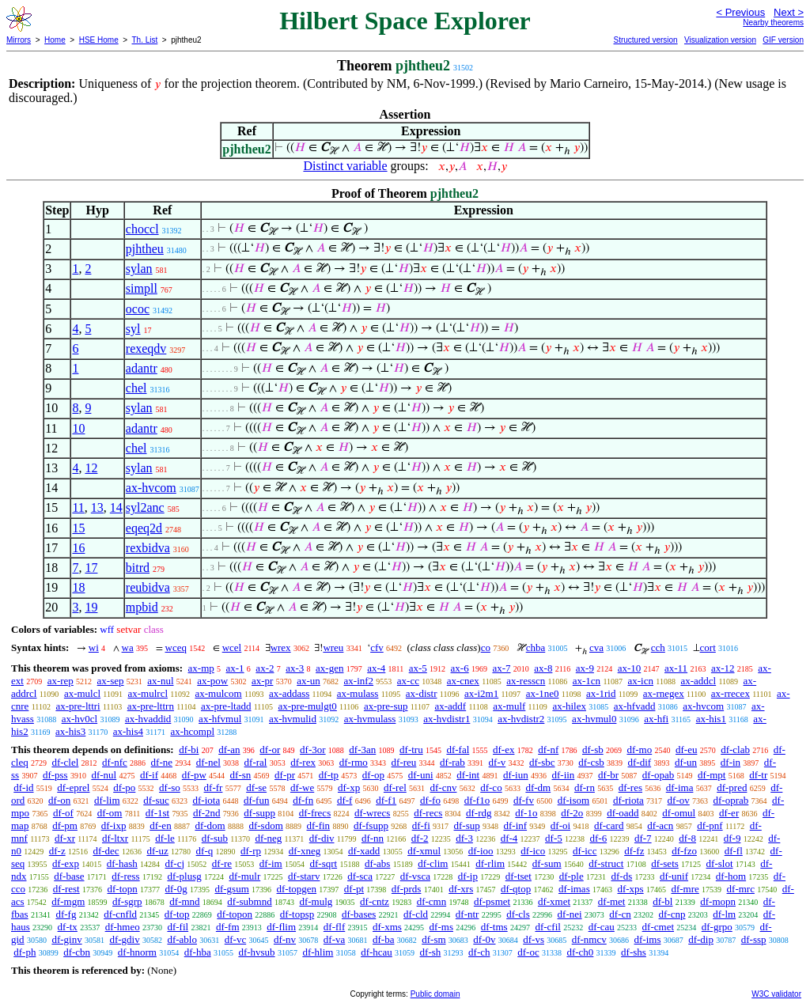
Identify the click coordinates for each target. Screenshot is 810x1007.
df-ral (255, 762)
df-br (608, 775)
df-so (169, 787)
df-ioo (481, 851)
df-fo (430, 800)
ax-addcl (698, 681)
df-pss (55, 775)
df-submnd (249, 901)
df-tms (494, 927)
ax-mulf (509, 706)
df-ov (679, 800)
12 (91, 468)
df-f (345, 800)
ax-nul (160, 681)
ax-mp (201, 668)
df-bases (359, 914)
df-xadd (364, 851)
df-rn (584, 787)
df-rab (452, 762)
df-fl (734, 851)
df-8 (687, 838)
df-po (124, 787)
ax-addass (289, 693)
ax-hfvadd (635, 706)
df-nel (208, 762)
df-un (686, 762)
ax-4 (376, 668)
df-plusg (184, 876)
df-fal (457, 749)
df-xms (387, 927)
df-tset (518, 876)
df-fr (213, 787)
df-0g (176, 889)
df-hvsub (256, 952)
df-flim (281, 927)
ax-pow (212, 681)
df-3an (362, 749)
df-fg (65, 914)
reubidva (148, 587)
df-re (222, 863)
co (485, 647)
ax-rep (60, 681)
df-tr (758, 775)
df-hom (731, 876)
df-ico (532, 851)
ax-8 (543, 668)
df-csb (591, 762)
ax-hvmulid (292, 719)
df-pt (354, 889)
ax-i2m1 (481, 693)
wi (94, 647)
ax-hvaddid (148, 719)
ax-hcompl (192, 731)
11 (78, 507)
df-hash (122, 863)
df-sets (665, 863)
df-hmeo (122, 927)
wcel (232, 647)
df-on (59, 800)
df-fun (257, 800)
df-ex (503, 749)
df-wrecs (372, 813)
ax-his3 (70, 731)
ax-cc (408, 681)
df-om (110, 813)
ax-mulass (358, 693)
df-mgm (68, 901)
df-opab (658, 775)
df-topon (234, 914)
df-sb (593, 749)
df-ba (383, 939)
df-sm (433, 939)
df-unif (674, 876)
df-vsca (415, 876)
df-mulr (245, 876)
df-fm (228, 927)
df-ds (621, 876)
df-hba (197, 952)
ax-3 (295, 668)
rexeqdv (146, 348)
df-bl (662, 901)
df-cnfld (120, 914)
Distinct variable (345, 165)
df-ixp (114, 825)
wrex (281, 647)
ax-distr (421, 693)
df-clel (64, 762)
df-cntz (374, 901)
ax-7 (501, 668)
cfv (377, 647)
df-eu (686, 749)
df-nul (103, 775)
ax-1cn (586, 681)
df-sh (430, 952)
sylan (139, 268)
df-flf (334, 927)
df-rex (303, 762)
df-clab (735, 749)
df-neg (268, 838)
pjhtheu (145, 249)
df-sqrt (323, 863)
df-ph (24, 952)
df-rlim (490, 863)
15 (78, 528)
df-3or (313, 749)
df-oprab (731, 800)
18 (78, 587)
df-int (467, 775)
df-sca (360, 876)
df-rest (66, 889)
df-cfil (547, 927)
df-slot (719, 863)
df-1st (157, 813)
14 (116, 507)
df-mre (684, 889)
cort (708, 647)
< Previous (740, 12)
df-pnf (710, 825)
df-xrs (461, 889)
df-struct (606, 863)
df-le (165, 838)
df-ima (680, 787)
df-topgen (297, 889)
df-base (69, 876)
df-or (269, 749)
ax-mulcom (218, 693)
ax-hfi (656, 719)
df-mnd (184, 901)
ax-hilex (569, 706)
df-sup (467, 825)
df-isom (573, 800)
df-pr (284, 775)
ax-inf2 (359, 681)
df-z (57, 851)
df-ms (441, 927)
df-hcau (376, 952)
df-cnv (443, 787)
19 (91, 607)
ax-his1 (711, 719)
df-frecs (315, 813)
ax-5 (418, 668)
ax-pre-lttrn (150, 706)
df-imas (574, 889)
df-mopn (718, 901)
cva (596, 647)
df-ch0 (579, 952)
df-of (63, 813)
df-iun (515, 775)
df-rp (250, 851)
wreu (333, 647)
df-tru (411, 749)
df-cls (518, 914)
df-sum (547, 863)
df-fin (319, 825)
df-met (612, 901)
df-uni (420, 775)
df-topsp (297, 914)
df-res (630, 787)
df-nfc (114, 762)
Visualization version (720, 40)
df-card (609, 825)
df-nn (372, 838)
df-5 (553, 838)
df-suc (156, 800)
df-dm (538, 787)
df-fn (303, 800)
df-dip (700, 939)
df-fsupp (371, 825)
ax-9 (585, 668)
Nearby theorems (773, 22)
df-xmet (554, 901)
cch (658, 647)
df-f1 (386, 800)
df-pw (194, 775)
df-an (229, 749)
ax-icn (640, 681)
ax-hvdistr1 (446, 719)
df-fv (523, 800)
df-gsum (231, 889)
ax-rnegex (663, 693)
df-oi (560, 825)
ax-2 (264, 668)
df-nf (548, 749)
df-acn (660, 825)
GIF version (783, 40)
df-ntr (467, 914)
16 (78, 548)
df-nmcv (589, 939)
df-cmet (658, 927)
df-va (334, 939)
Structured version (645, 40)
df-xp (349, 787)
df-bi (189, 749)
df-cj (175, 863)
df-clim (433, 863)
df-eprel (73, 787)
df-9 (732, 838)
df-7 (643, 838)
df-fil (177, 927)
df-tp (329, 775)
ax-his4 (128, 731)
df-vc (235, 939)
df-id (23, 787)
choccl (142, 229)
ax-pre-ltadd (226, 706)
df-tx (68, 927)
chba (536, 647)
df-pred (732, 787)
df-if (149, 775)
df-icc (584, 851)
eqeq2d (144, 528)
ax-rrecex (730, 693)
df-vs (533, 939)
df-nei (570, 914)
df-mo (639, 749)
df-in (730, 762)
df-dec (106, 851)
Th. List (145, 40)
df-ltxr (115, 838)
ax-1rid (601, 693)
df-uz (157, 851)
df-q (205, 851)
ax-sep (110, 681)
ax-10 (630, 668)
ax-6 (460, 668)
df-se (256, 787)
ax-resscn (525, 681)
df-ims (647, 939)
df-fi (421, 825)
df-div (322, 838)
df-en (160, 825)
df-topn (122, 889)
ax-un (308, 681)
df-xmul (424, 851)
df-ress (125, 876)
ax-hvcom (151, 487)
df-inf (516, 825)
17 (91, 567)
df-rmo (353, 762)
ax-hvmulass (370, 719)
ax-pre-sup (386, 706)
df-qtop (516, 889)
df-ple (571, 876)
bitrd (138, 567)
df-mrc (741, 889)
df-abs (378, 863)
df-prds (407, 889)
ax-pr (262, 681)
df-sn (241, 775)
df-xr (65, 838)
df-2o (572, 813)
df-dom (210, 825)
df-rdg (479, 813)
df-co (491, 787)
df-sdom (265, 825)
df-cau (602, 927)
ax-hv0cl (79, 719)
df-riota (628, 800)
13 (97, 507)
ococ (138, 309)
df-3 (464, 838)
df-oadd (622, 813)
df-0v (484, 939)
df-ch (479, 952)
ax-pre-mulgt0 (307, 706)
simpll (141, 288)
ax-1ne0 (542, 693)
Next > (789, 12)
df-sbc (542, 762)
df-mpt (711, 775)
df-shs (633, 952)
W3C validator (776, 994)
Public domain (435, 994)
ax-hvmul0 (594, 719)
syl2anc (145, 507)
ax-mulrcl (147, 693)
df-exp (65, 863)
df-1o (526, 813)
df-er (729, 813)
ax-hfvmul (220, 719)
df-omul (678, 813)
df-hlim (317, 952)
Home (55, 40)
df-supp (259, 813)
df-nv (285, 939)
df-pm (65, 825)
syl (133, 328)
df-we (302, 787)
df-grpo (717, 927)
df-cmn (432, 901)
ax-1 (235, 668)
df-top (177, 914)
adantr (141, 368)
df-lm (724, 914)
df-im (270, 863)
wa (128, 647)
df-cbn (76, 952)
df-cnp (672, 914)
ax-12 (723, 668)
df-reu (404, 762)
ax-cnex (463, 681)
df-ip (468, 876)
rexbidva (148, 548)
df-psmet (492, 901)
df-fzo (684, 851)
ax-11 (675, 668)
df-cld (415, 914)
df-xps (630, 889)
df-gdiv (124, 939)
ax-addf (450, 706)
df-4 (509, 838)
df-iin (562, 775)
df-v (497, 762)
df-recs (428, 813)
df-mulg (315, 901)
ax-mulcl (82, 693)
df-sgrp (127, 901)
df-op (373, 775)
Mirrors (18, 40)
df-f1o (477, 800)
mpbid (142, 607)
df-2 (420, 838)
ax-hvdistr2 (521, 719)
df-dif (640, 762)
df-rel (395, 787)
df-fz (634, 851)
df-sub (215, 838)
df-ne (161, 762)
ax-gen (329, 668)
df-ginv (66, 939)
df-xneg (304, 851)
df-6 (599, 838)
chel (136, 388)
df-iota (207, 800)
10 (78, 428)
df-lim (107, 800)
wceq (176, 647)
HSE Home (99, 40)
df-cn (619, 914)
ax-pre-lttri (77, 706)
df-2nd (207, 813)
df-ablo (182, 939)
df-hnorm (137, 952)
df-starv (304, 876)
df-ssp (753, 939)
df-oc (528, 952)
